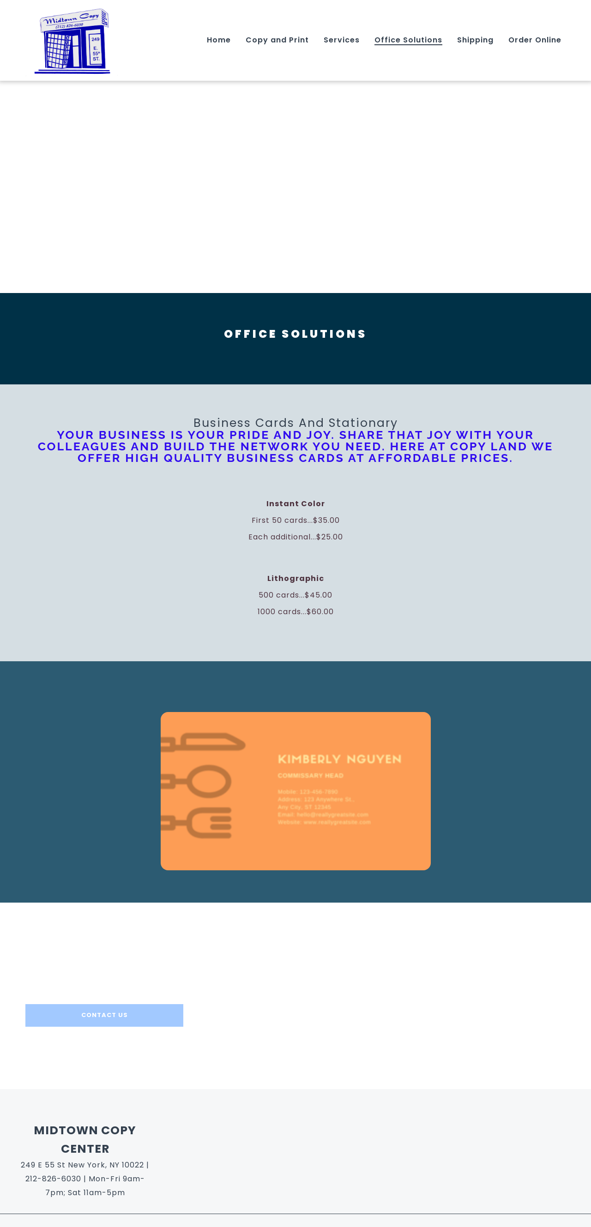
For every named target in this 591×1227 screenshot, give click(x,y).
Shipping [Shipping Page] (475, 40)
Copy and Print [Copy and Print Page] (277, 40)
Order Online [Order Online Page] (534, 40)
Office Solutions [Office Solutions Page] (408, 40)
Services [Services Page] (342, 40)
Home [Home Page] (219, 40)
